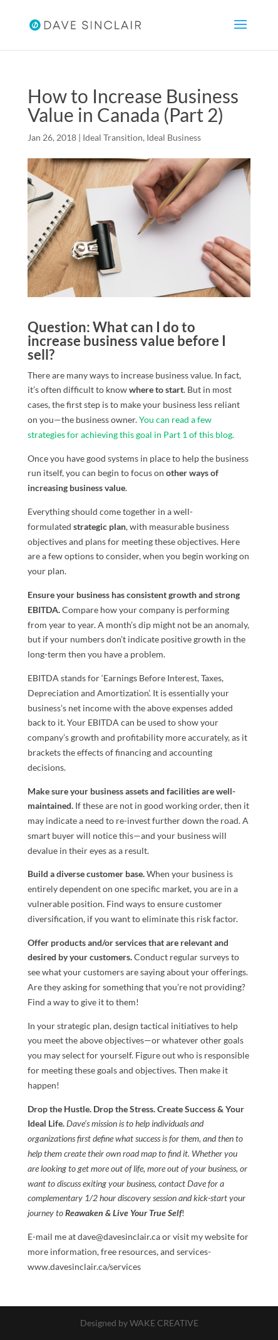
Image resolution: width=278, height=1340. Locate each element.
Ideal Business (174, 137)
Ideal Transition (113, 137)
